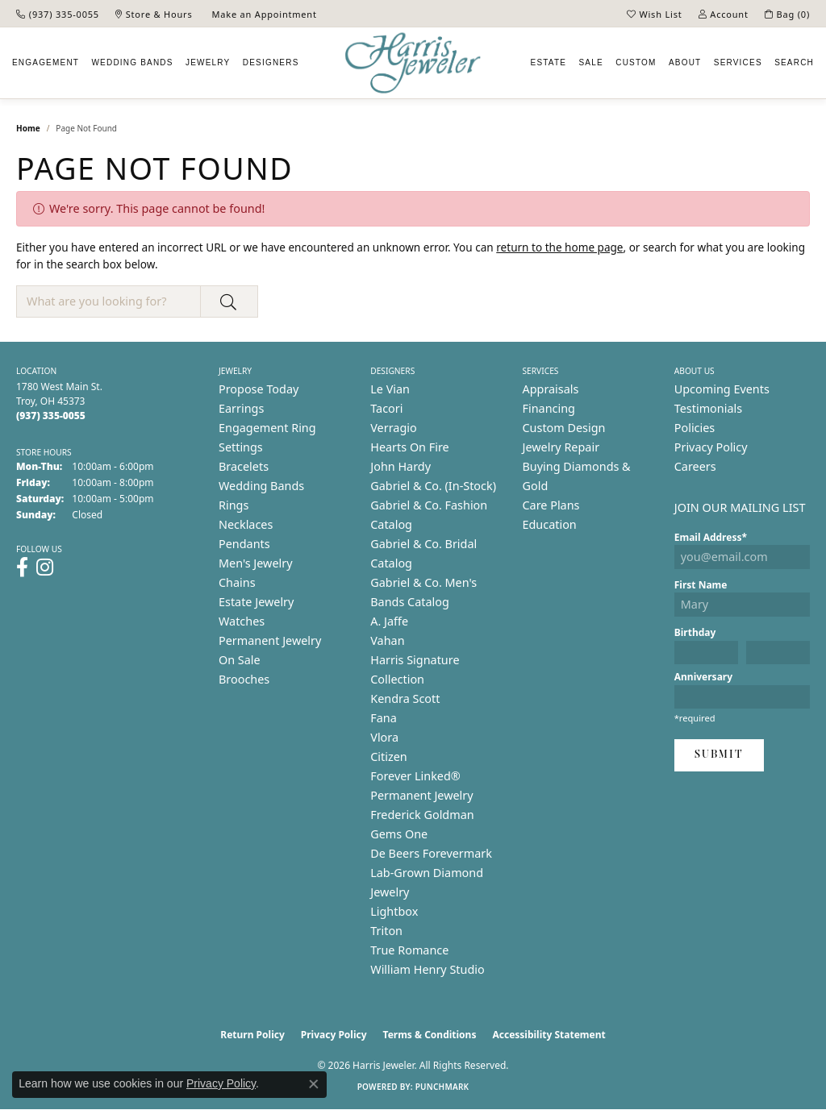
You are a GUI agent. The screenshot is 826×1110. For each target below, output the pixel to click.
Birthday (695, 632)
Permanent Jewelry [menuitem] (270, 640)
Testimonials (708, 408)
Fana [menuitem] (383, 717)
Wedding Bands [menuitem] (261, 485)
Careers (695, 466)
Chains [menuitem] (237, 582)
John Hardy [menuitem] (400, 466)
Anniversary (703, 677)
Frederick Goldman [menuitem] (421, 814)
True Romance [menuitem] (409, 950)
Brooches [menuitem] (244, 679)
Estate (549, 62)
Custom (635, 62)
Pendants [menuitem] (244, 543)
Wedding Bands (132, 62)
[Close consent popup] (314, 1084)
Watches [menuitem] (242, 621)
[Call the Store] (51, 415)
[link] (57, 13)
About (685, 62)
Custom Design (564, 427)
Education (550, 524)
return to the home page (559, 247)
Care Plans (551, 505)
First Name (701, 585)
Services (738, 62)
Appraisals (551, 389)
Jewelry (208, 62)
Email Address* (710, 537)
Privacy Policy (711, 447)
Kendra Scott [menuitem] (405, 698)
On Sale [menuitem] (240, 659)
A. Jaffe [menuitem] (389, 621)
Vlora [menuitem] (384, 737)
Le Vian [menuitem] (390, 389)
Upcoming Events (722, 389)
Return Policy (252, 1034)
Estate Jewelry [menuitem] (256, 601)
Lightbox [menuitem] (394, 911)
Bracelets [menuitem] (244, 466)
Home (28, 128)
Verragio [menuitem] (393, 427)
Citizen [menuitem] (388, 756)
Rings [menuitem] (233, 505)
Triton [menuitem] (386, 930)
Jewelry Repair (561, 447)
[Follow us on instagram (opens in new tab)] (44, 567)
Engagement (45, 62)
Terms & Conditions (430, 1034)
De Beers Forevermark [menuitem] (431, 853)
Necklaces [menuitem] (246, 524)
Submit (719, 755)
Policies (694, 427)
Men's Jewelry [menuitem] (256, 563)
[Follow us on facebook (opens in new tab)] (22, 567)
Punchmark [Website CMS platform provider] (442, 1086)
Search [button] (794, 62)
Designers (271, 62)
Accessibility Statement (548, 1034)
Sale (591, 62)
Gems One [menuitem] (399, 834)
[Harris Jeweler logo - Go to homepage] (413, 63)
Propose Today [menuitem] (258, 389)
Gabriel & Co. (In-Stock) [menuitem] (433, 485)
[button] (654, 13)
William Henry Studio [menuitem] (427, 969)
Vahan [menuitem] (387, 640)
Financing (549, 408)
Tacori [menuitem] (386, 408)
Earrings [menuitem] (241, 408)
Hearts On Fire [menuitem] (409, 447)
